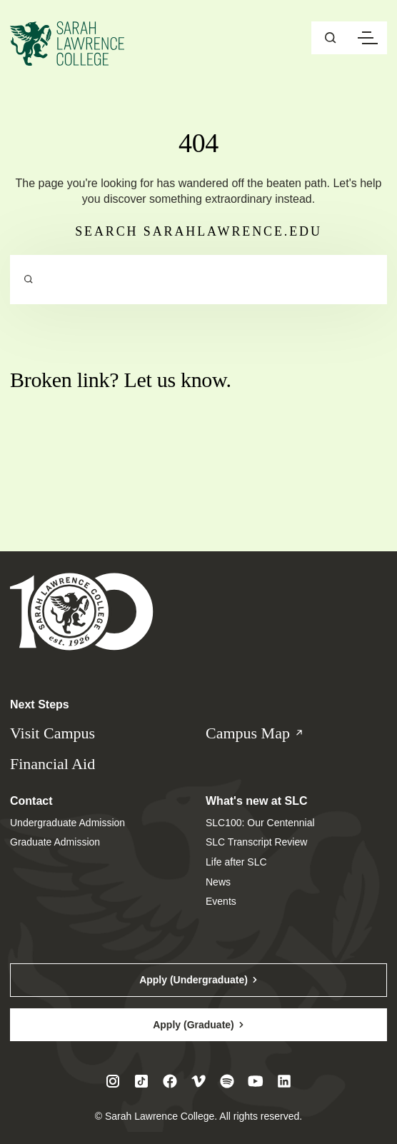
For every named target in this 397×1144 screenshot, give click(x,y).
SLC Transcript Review (256, 842)
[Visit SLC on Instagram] (112, 1081)
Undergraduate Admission (67, 822)
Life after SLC (236, 862)
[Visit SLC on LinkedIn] (284, 1081)
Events (221, 901)
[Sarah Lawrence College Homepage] (82, 611)
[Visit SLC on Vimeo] (198, 1081)
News (218, 882)
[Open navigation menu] (367, 38)
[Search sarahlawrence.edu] (198, 280)
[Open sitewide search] (330, 38)
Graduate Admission (55, 842)
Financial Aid (52, 764)
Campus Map (269, 733)
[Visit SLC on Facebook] (170, 1081)
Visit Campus (52, 733)
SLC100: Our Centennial (260, 822)
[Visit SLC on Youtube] (255, 1081)
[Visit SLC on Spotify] (227, 1081)
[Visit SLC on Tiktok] (141, 1081)
